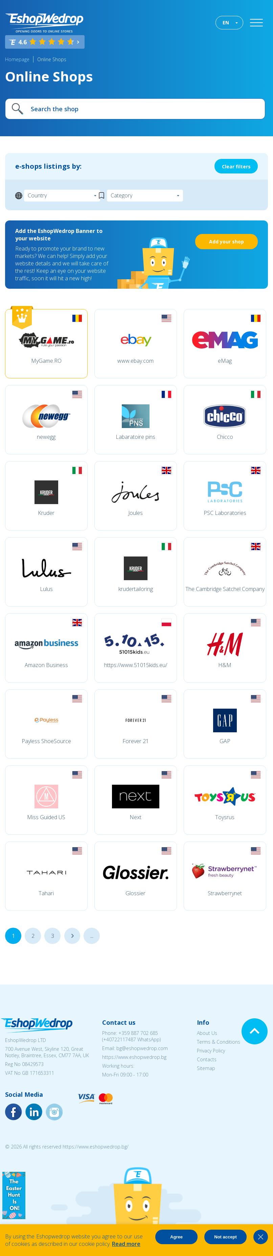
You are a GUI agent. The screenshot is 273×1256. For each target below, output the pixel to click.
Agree (176, 1236)
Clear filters (236, 166)
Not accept (225, 1236)
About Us (207, 1033)
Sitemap (206, 1068)
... (72, 936)
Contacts (207, 1059)
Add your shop (226, 241)
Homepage (17, 59)
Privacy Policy (211, 1050)
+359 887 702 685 (138, 1033)
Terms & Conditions (218, 1042)
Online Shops (51, 59)
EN (226, 22)
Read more (126, 1244)
